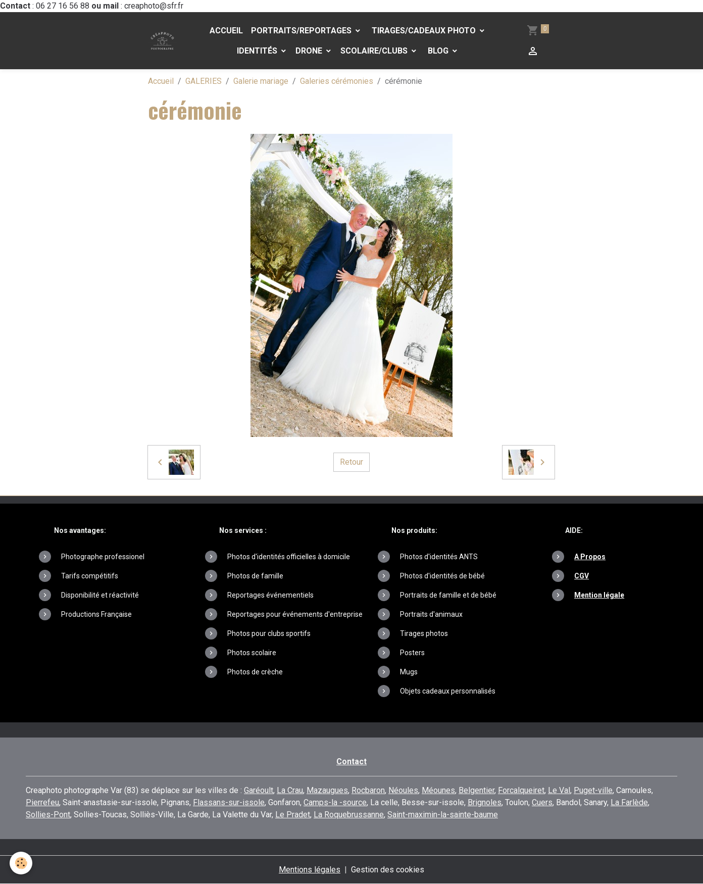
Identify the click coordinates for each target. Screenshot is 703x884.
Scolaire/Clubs (375, 51)
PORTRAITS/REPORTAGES (302, 30)
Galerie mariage (260, 81)
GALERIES (203, 81)
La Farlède (629, 802)
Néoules (403, 790)
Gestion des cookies (387, 869)
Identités (258, 51)
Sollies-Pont (48, 814)
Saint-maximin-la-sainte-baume (442, 814)
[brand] (162, 40)
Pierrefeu (42, 802)
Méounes (438, 790)
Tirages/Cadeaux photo (424, 30)
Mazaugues (327, 790)
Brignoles (484, 802)
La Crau (290, 790)
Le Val (559, 790)
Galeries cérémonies (336, 81)
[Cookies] (21, 863)
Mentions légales (309, 869)
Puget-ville (593, 790)
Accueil (226, 30)
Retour (351, 462)
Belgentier (476, 790)
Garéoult (258, 790)
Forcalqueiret (521, 790)
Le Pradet (292, 814)
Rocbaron (368, 790)
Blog (438, 51)
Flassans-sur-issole (229, 802)
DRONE (309, 51)
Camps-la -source (335, 802)
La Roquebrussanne (349, 814)
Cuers (542, 802)
